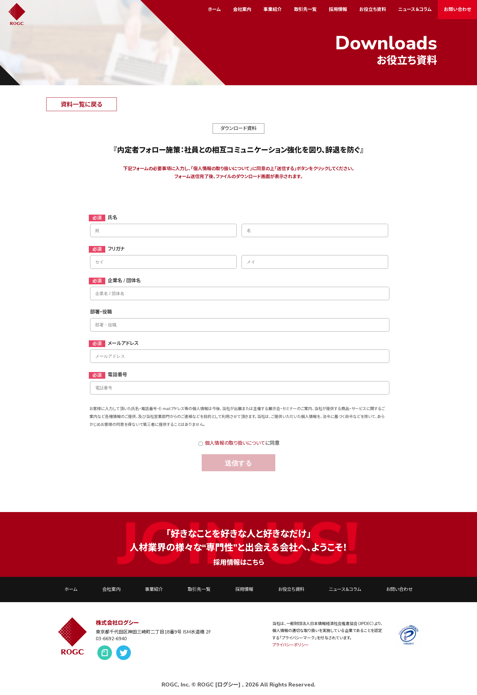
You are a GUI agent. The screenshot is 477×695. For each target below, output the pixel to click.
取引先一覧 (305, 9)
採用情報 (338, 9)
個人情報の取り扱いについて (235, 443)
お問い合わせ (457, 9)
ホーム (214, 9)
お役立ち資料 (372, 9)
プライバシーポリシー (290, 645)
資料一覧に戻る (81, 104)
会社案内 (242, 9)
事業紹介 (272, 9)
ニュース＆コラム (415, 9)
